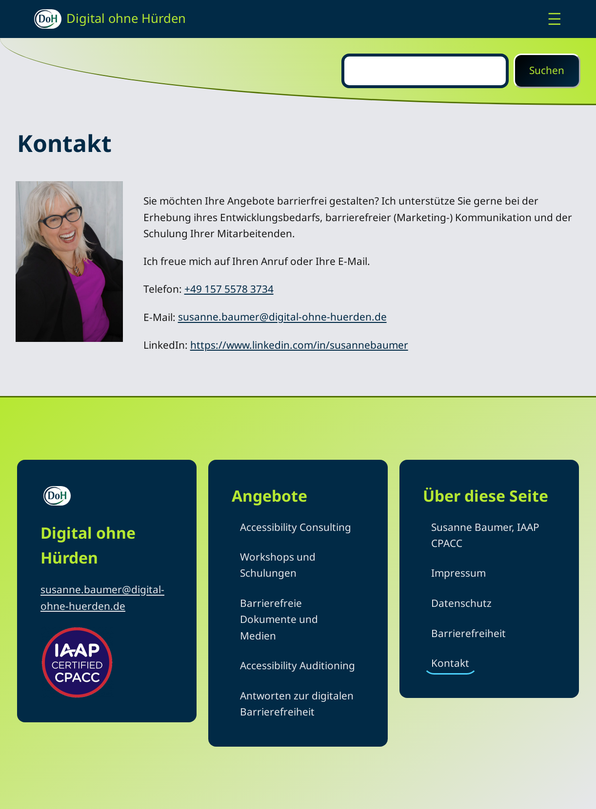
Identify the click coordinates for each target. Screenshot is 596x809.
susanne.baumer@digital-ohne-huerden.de (282, 317)
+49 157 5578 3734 (229, 289)
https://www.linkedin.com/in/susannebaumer (299, 345)
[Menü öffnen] (554, 19)
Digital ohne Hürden (126, 18)
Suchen (546, 70)
